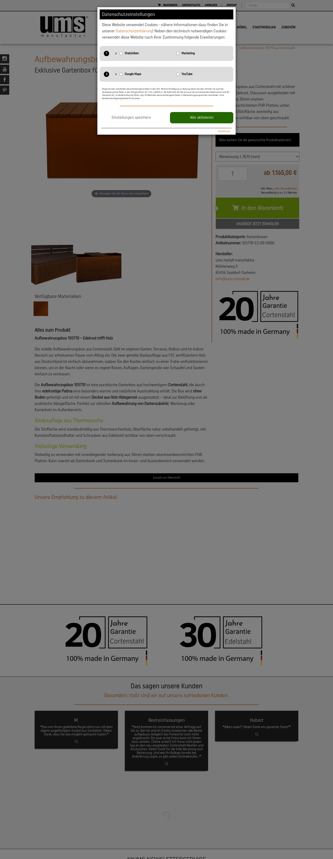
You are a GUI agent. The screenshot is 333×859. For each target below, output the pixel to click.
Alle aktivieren (201, 117)
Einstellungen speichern (131, 117)
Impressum (224, 131)
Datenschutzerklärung (134, 31)
